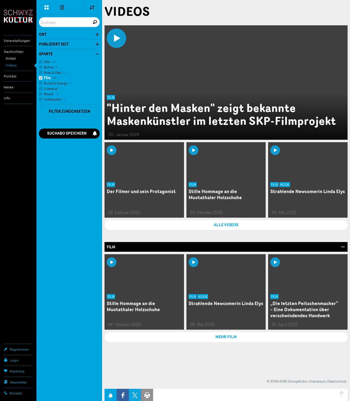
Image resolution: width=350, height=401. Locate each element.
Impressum (317, 381)
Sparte (46, 54)
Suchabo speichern (72, 133)
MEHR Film (226, 337)
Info (7, 98)
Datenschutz (336, 381)
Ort (42, 34)
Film (111, 247)
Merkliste (14, 371)
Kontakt (13, 393)
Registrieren (16, 349)
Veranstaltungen (17, 40)
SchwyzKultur (18, 16)
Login (11, 360)
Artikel (11, 58)
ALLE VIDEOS (226, 225)
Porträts (10, 76)
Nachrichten (13, 51)
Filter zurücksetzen (69, 111)
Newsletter (15, 382)
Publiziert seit (54, 44)
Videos (11, 65)
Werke (8, 87)
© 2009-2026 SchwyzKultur (287, 381)
